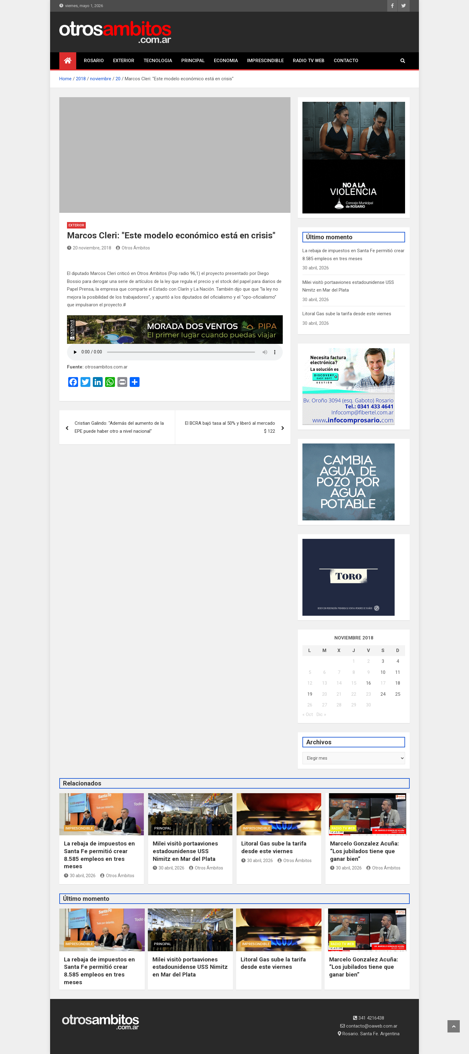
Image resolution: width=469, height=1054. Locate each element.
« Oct (307, 714)
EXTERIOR (123, 60)
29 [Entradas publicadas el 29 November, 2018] (353, 705)
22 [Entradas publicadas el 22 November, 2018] (353, 694)
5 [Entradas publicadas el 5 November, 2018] (310, 672)
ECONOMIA (226, 60)
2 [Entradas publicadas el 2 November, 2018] (368, 661)
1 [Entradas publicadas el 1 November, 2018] (354, 661)
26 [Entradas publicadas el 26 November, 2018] (309, 705)
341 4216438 (368, 1018)
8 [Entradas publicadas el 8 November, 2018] (354, 672)
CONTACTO (346, 60)
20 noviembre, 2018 (89, 247)
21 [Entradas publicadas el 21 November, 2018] (339, 694)
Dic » (321, 714)
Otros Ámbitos (133, 247)
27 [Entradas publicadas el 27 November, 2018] (324, 705)
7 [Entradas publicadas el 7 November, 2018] (339, 672)
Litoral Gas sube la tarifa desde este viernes (346, 313)
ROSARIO (94, 60)
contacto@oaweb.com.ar (368, 1026)
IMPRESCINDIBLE (265, 60)
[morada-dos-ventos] (175, 319)
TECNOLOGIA (158, 60)
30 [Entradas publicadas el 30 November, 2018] (368, 705)
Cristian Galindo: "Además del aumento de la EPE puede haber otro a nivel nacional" (119, 427)
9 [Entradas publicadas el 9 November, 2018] (368, 672)
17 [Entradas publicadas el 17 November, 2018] (382, 683)
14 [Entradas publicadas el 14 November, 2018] (339, 683)
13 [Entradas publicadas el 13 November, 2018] (324, 683)
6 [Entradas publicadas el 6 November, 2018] (324, 672)
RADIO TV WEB (309, 60)
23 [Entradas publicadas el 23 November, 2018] (368, 694)
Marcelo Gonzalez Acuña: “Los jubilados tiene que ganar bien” (364, 851)
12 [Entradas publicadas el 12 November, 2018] (309, 683)
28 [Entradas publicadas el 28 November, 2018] (339, 705)
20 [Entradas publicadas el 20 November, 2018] (324, 694)
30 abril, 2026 (80, 875)
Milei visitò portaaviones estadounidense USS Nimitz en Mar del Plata (185, 851)
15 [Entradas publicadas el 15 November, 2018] (353, 683)
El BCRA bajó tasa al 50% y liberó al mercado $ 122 (230, 427)
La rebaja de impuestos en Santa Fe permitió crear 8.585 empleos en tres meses (99, 855)
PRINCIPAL (193, 60)
